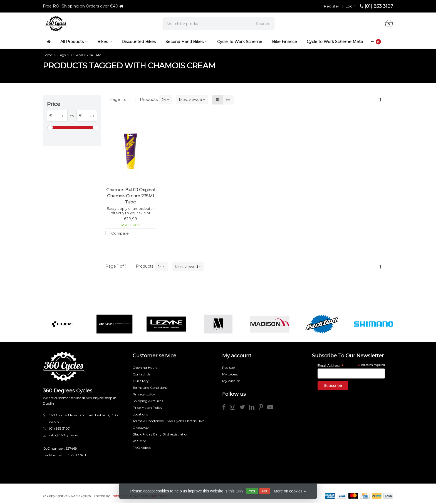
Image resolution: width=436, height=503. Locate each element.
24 (165, 99)
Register (331, 6)
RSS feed (139, 441)
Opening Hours (145, 367)
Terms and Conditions (150, 387)
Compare (120, 233)
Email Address (331, 365)
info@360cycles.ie (63, 435)
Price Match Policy (147, 407)
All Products (74, 41)
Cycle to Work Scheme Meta (335, 41)
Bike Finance (284, 41)
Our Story (141, 381)
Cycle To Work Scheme (239, 41)
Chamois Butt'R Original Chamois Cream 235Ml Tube (130, 196)
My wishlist (231, 381)
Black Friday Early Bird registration (161, 434)
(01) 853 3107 (379, 6)
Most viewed (192, 99)
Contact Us (141, 374)
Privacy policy (144, 394)
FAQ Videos (142, 447)
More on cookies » (290, 491)
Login (351, 6)
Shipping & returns (148, 401)
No (264, 491)
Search (262, 23)
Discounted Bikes (139, 41)
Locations (140, 414)
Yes (252, 491)
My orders (230, 374)
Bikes (104, 41)
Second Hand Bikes (186, 41)
